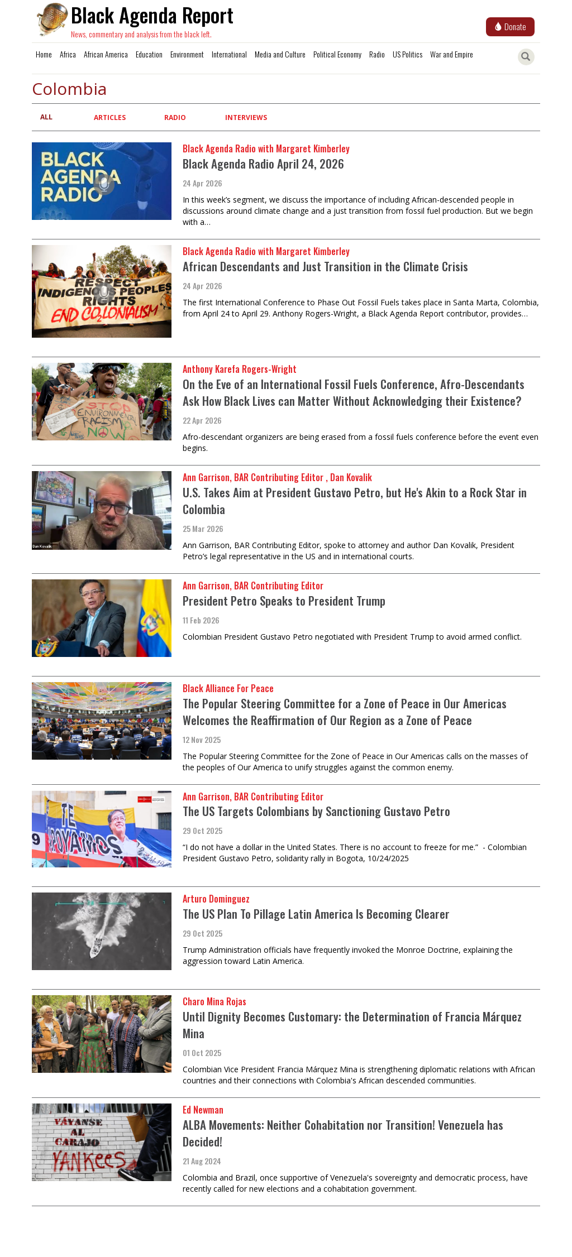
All (46, 117)
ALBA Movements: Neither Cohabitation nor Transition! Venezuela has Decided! (343, 1133)
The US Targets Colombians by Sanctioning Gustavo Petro (316, 810)
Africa (68, 54)
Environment (187, 54)
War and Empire (451, 54)
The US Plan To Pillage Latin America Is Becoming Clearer (316, 913)
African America (106, 54)
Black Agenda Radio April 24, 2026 (263, 163)
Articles (110, 117)
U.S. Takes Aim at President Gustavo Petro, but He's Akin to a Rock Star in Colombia (355, 500)
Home (44, 54)
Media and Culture (280, 54)
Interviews (246, 117)
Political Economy (337, 54)
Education (149, 54)
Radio (377, 54)
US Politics (407, 54)
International (229, 54)
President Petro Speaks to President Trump (284, 600)
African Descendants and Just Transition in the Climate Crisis (325, 266)
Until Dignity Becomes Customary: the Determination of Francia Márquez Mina (352, 1024)
